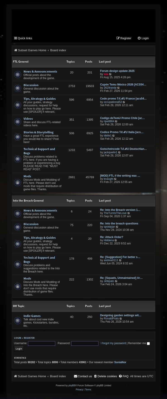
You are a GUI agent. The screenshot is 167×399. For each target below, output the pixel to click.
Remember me (129, 344)
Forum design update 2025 (117, 71)
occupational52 (113, 102)
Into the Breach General (28, 201)
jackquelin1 (110, 152)
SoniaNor (120, 358)
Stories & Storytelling (38, 132)
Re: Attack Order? (111, 237)
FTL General (21, 62)
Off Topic (18, 306)
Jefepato (109, 281)
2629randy (110, 88)
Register (29, 338)
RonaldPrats (111, 318)
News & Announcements (40, 72)
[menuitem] (143, 38)
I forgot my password (103, 344)
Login (17, 338)
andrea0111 (111, 260)
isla (106, 74)
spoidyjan (109, 227)
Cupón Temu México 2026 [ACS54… (123, 84)
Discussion (31, 85)
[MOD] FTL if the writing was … (120, 176)
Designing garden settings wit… (120, 315)
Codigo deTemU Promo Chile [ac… (122, 118)
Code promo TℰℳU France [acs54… (123, 98)
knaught (108, 179)
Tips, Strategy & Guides (40, 99)
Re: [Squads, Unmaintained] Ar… (121, 278)
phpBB (71, 381)
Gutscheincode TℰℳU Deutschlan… (123, 149)
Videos (28, 119)
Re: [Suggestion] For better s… (120, 257)
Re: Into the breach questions (119, 223)
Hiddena (109, 240)
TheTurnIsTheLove (115, 213)
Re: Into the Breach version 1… (120, 210)
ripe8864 (109, 121)
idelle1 (108, 135)
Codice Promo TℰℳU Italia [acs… (121, 132)
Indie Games (32, 316)
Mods (27, 176)
